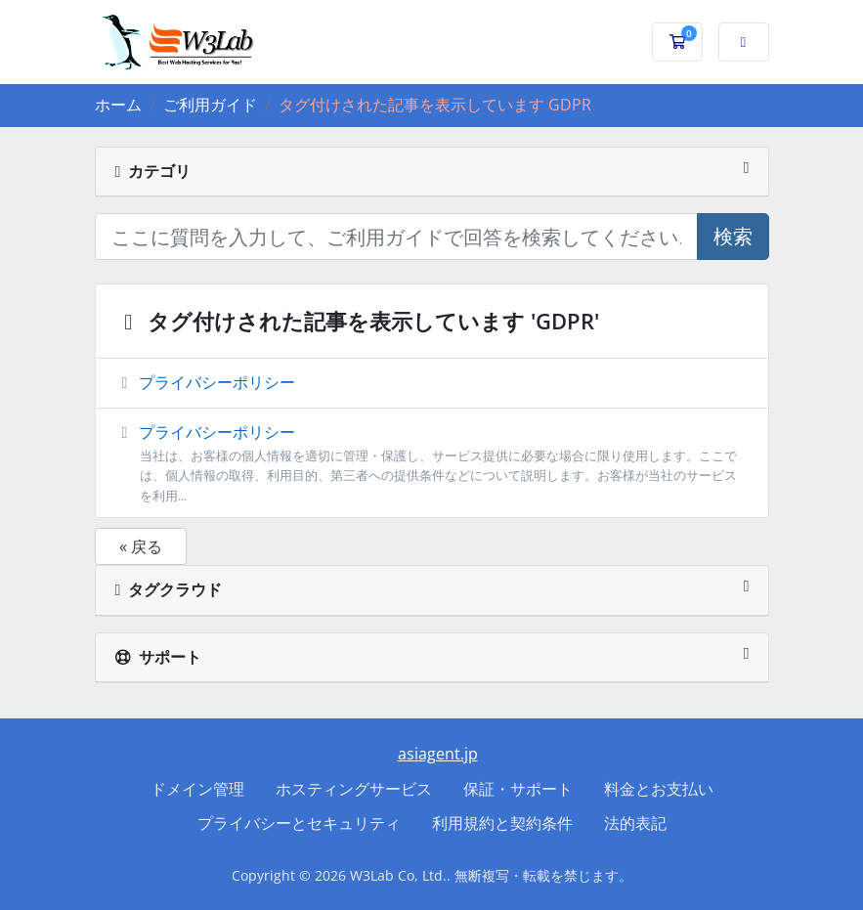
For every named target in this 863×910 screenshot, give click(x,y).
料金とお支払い (658, 789)
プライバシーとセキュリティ (299, 823)
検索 (733, 236)
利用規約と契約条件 (502, 823)
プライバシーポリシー (205, 382)
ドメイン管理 (197, 789)
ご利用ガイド (210, 104)
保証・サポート (518, 789)
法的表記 (635, 823)
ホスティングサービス (354, 789)
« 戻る (140, 546)
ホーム (118, 104)
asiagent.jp (438, 753)
